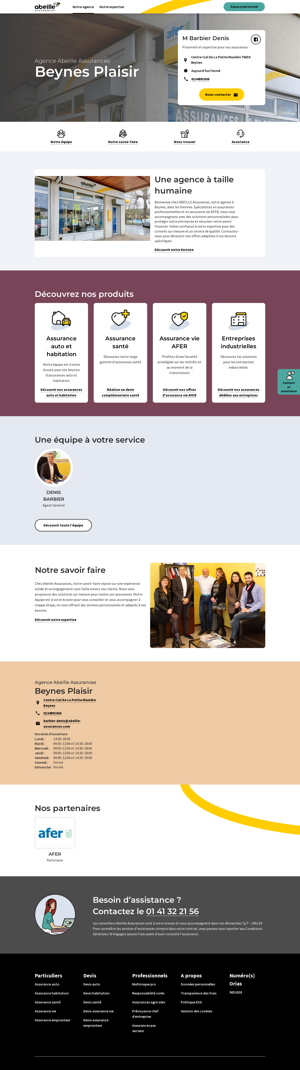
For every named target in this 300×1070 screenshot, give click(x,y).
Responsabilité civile (148, 993)
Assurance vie (45, 1011)
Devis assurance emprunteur (95, 1023)
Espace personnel (244, 6)
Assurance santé (47, 1002)
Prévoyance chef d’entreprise (145, 1014)
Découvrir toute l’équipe (63, 525)
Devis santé (92, 1002)
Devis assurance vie (98, 1011)
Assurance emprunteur (53, 1020)
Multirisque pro (144, 984)
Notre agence (83, 6)
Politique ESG (191, 1002)
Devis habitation (96, 993)
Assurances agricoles (148, 1002)
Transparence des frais (198, 993)
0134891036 (200, 79)
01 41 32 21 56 (172, 911)
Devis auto (91, 984)
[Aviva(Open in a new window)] (47, 6)
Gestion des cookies (196, 1011)
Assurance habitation (52, 993)
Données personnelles (198, 984)
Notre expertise (111, 6)
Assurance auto (47, 984)
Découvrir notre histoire (174, 249)
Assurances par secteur (144, 1028)
